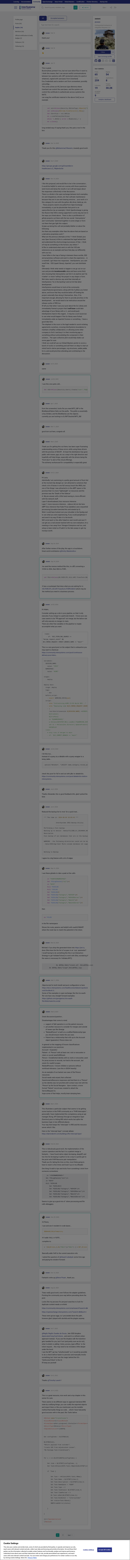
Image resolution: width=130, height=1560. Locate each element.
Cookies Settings (88, 1551)
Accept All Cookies (104, 1551)
